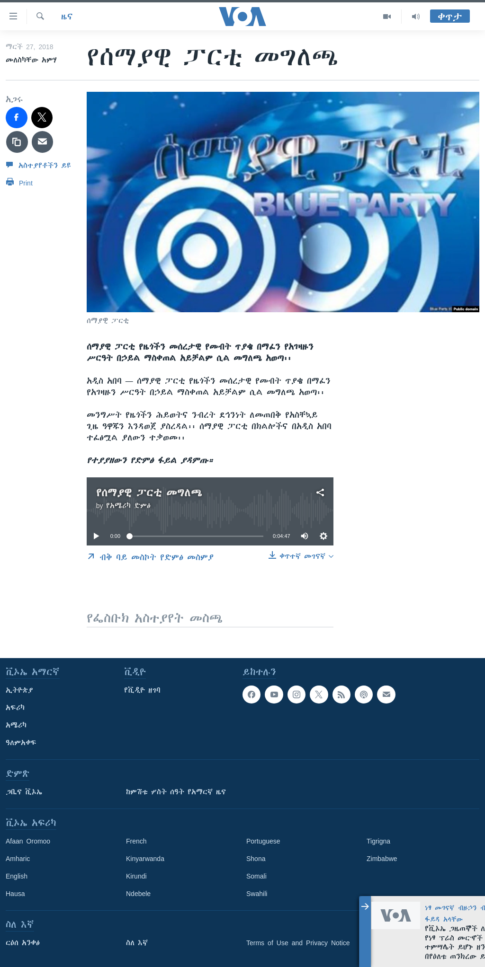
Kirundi (136, 876)
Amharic (18, 858)
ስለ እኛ (137, 943)
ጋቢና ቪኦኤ (24, 792)
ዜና (67, 16)
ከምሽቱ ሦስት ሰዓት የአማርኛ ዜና (176, 792)
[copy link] (17, 142)
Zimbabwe (382, 858)
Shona (255, 858)
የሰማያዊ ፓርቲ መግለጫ (149, 493)
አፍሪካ (15, 707)
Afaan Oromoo (28, 841)
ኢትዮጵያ (19, 690)
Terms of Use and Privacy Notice (298, 943)
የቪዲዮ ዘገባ (142, 690)
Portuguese (263, 841)
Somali (256, 876)
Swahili (256, 893)
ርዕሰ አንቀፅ (23, 943)
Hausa (15, 893)
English (16, 876)
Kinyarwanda (145, 858)
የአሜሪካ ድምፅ (128, 505)
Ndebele (138, 893)
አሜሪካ (16, 725)
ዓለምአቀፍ (21, 742)
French (136, 841)
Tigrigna (378, 841)
